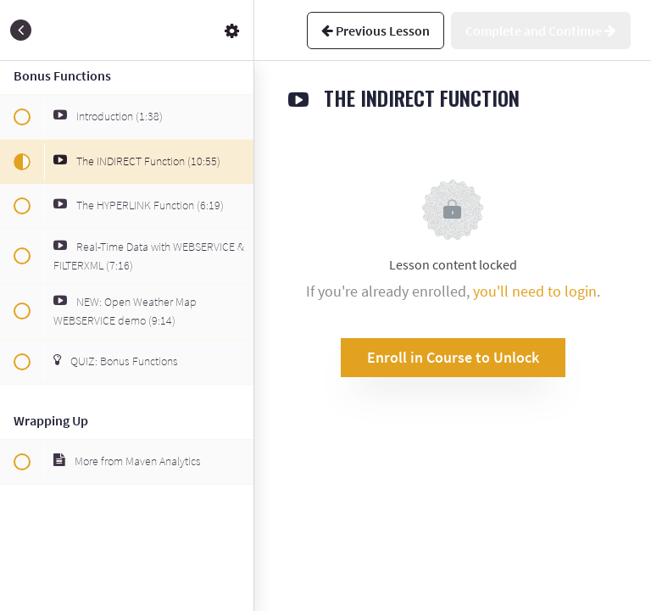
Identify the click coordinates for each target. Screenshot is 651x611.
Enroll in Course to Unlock (453, 357)
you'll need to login (535, 291)
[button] (21, 30)
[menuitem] (232, 30)
